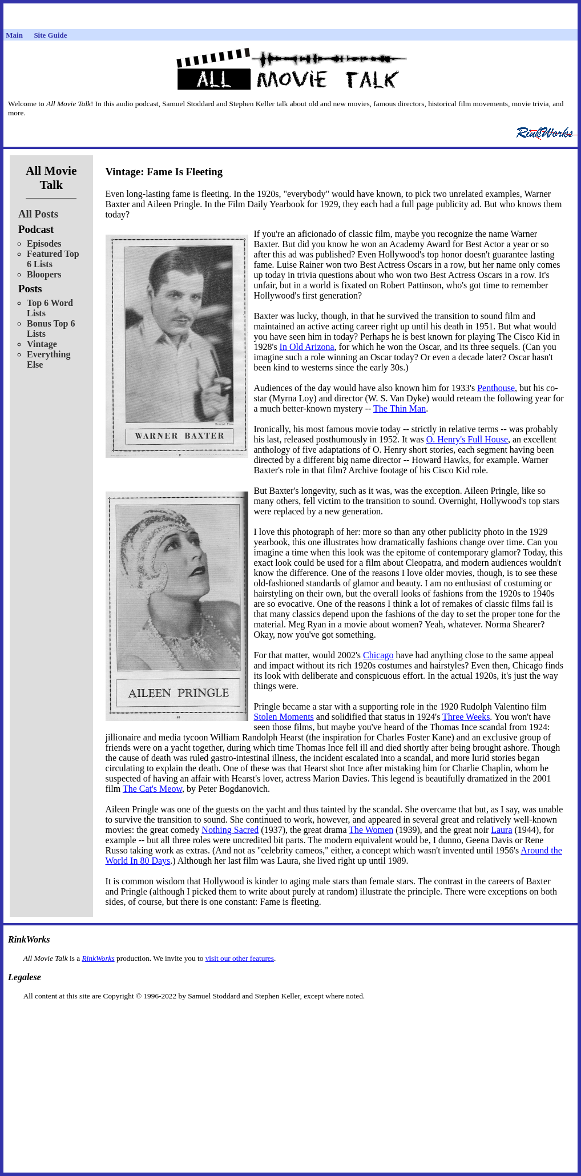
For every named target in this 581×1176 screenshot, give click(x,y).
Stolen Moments (284, 717)
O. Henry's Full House (467, 439)
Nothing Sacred (230, 830)
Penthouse (496, 388)
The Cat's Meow (152, 789)
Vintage (42, 344)
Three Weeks (466, 717)
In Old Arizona (307, 347)
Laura (501, 830)
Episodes (44, 243)
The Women (371, 830)
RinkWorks (98, 958)
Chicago (378, 655)
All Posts (38, 214)
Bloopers (44, 274)
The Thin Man (399, 408)
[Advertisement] (290, 1018)
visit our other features (239, 958)
